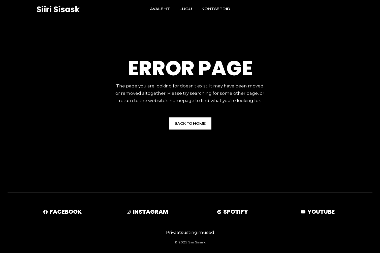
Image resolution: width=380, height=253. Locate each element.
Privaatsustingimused (190, 232)
